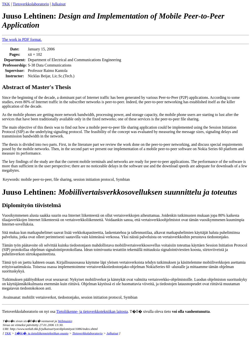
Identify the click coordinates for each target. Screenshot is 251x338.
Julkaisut (59, 4)
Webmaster (65, 321)
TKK (6, 4)
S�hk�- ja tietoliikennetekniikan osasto (41, 333)
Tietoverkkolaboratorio (31, 4)
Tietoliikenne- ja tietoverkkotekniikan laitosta (92, 311)
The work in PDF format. (22, 39)
